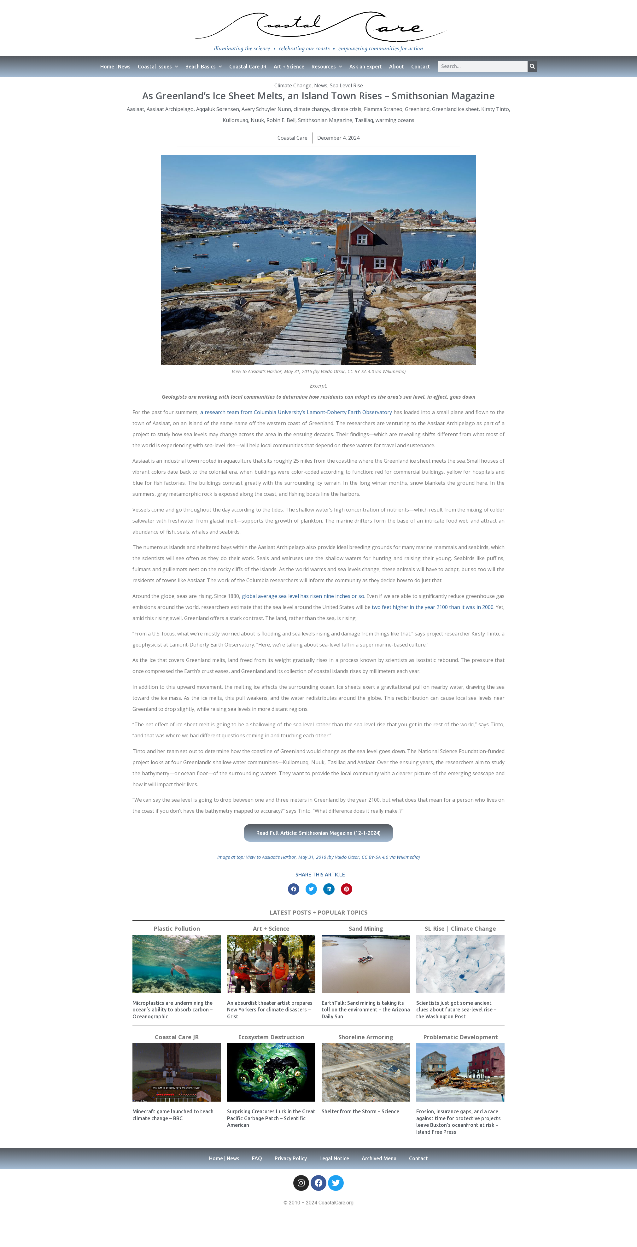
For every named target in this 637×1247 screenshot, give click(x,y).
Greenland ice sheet (455, 109)
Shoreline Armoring (365, 1037)
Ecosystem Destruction (271, 1037)
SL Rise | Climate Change (460, 928)
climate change (311, 109)
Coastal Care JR (247, 66)
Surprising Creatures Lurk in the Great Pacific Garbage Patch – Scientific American (271, 1118)
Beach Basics (203, 66)
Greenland (417, 109)
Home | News (115, 66)
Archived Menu (379, 1158)
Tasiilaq (364, 120)
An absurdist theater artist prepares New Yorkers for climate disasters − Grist (270, 1009)
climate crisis (346, 109)
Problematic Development (460, 1037)
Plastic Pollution (177, 928)
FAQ (257, 1158)
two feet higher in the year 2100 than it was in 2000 (433, 607)
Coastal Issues (158, 66)
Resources (327, 66)
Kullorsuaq (235, 120)
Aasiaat (135, 109)
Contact (420, 66)
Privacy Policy (291, 1158)
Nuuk (257, 120)
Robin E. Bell (280, 120)
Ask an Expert (365, 66)
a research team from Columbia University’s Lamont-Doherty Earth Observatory (296, 412)
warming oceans (395, 120)
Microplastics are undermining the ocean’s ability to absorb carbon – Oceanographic (172, 1009)
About (396, 66)
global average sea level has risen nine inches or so (303, 596)
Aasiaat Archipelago (170, 109)
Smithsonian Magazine (325, 120)
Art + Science (289, 66)
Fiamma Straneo (383, 109)
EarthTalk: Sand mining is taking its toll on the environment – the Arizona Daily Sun (366, 1009)
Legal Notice (334, 1158)
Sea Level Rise (346, 85)
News (320, 85)
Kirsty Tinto (495, 109)
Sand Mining (366, 928)
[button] (293, 889)
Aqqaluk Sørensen (217, 109)
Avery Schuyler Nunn (266, 109)
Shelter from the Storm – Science (360, 1111)
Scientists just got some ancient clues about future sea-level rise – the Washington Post (456, 1009)
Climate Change (293, 85)
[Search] (532, 66)
